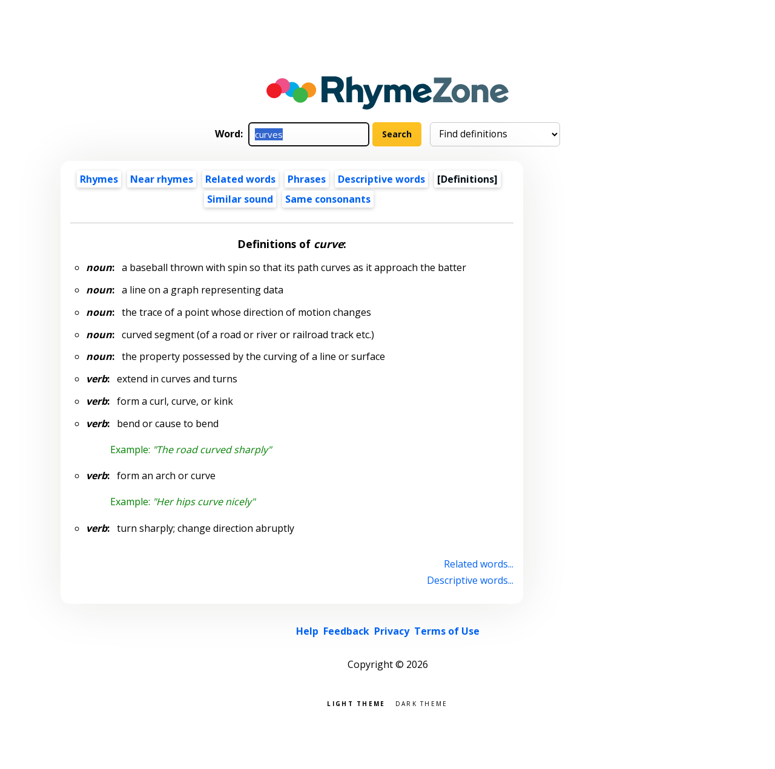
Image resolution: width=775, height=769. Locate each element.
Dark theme (421, 702)
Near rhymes (161, 179)
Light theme (356, 702)
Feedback (346, 631)
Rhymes (99, 179)
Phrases (307, 179)
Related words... (478, 564)
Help (307, 631)
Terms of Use (447, 631)
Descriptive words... (470, 580)
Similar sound (240, 199)
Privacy (391, 631)
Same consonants (328, 199)
